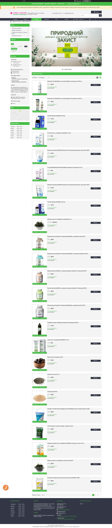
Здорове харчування (16, 30)
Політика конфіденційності (74, 526)
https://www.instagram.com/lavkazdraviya (20, 78)
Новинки (46, 19)
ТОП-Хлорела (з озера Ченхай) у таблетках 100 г (60, 426)
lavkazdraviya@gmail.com (17, 69)
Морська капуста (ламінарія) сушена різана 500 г (60, 460)
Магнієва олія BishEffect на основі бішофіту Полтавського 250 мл (64, 98)
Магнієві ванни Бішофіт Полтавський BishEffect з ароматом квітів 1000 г (66, 305)
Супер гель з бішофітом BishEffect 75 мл (58, 339)
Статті (56, 19)
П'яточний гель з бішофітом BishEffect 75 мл (59, 133)
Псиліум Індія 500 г (52, 391)
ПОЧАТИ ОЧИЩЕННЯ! (73, 3)
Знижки (36, 19)
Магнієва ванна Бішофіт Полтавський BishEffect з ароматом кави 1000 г (66, 236)
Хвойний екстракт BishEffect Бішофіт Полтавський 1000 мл (63, 322)
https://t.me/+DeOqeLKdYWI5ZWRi (19, 82)
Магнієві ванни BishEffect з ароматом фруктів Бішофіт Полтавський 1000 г (67, 271)
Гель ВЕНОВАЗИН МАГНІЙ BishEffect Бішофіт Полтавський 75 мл (64, 167)
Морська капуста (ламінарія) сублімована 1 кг (59, 219)
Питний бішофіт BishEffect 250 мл (56, 115)
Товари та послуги (16, 21)
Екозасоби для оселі (16, 35)
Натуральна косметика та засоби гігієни (19, 33)
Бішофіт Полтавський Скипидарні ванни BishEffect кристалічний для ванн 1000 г (68, 408)
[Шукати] (100, 15)
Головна (15, 19)
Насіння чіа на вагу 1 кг (53, 374)
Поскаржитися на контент (63, 526)
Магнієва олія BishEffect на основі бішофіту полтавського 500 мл (64, 81)
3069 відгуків (78, 0)
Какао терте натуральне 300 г (55, 357)
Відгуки (66, 19)
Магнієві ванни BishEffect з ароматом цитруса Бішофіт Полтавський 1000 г (67, 288)
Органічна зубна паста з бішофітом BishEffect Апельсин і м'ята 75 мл (65, 443)
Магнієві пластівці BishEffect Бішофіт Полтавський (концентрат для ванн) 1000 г (68, 184)
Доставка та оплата (78, 19)
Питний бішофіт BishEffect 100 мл (56, 202)
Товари (25, 19)
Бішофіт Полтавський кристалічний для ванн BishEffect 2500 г (63, 477)
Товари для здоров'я (16, 28)
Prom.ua (62, 525)
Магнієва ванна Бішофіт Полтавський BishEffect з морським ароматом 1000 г (67, 253)
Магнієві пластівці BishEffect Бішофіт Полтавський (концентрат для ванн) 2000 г (68, 150)
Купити (96, 84)
